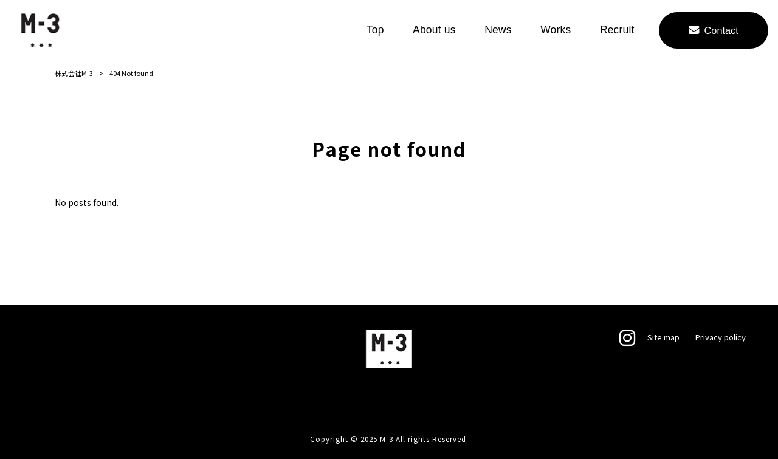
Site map (663, 337)
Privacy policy (720, 337)
